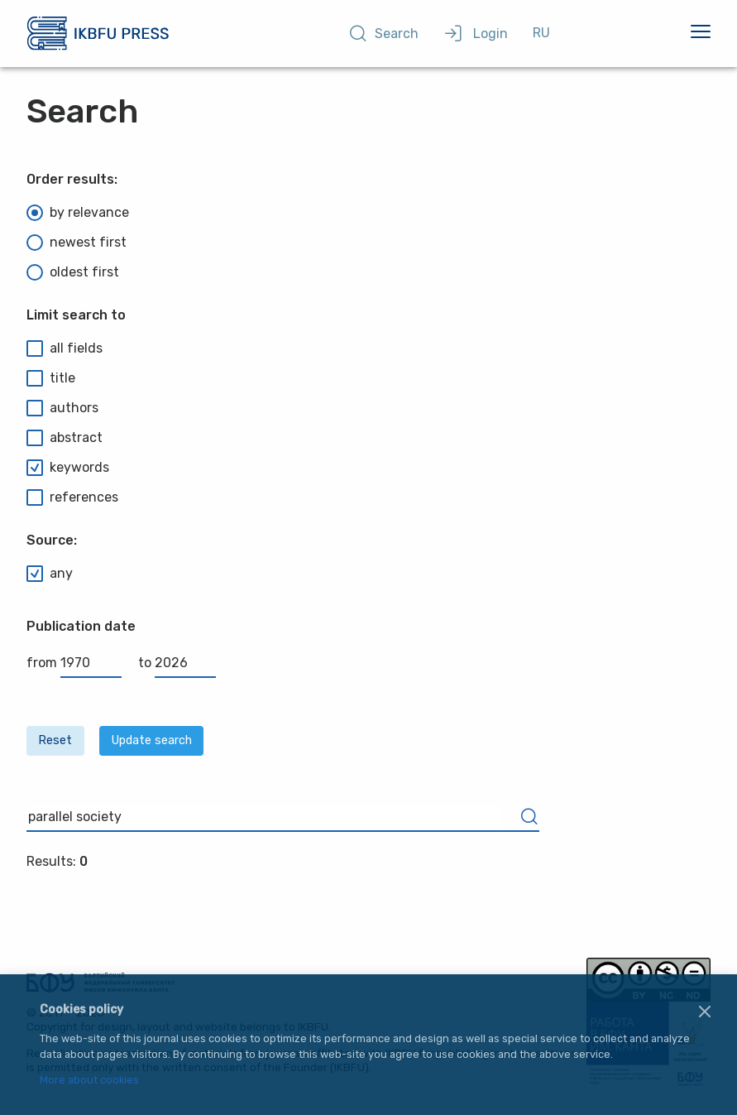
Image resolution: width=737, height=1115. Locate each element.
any (49, 573)
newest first (76, 242)
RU (541, 33)
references (72, 497)
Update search (152, 740)
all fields (64, 348)
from (74, 662)
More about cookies (89, 1080)
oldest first (72, 272)
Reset (55, 740)
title (50, 378)
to (177, 662)
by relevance (77, 212)
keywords (67, 467)
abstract (64, 438)
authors (62, 408)
